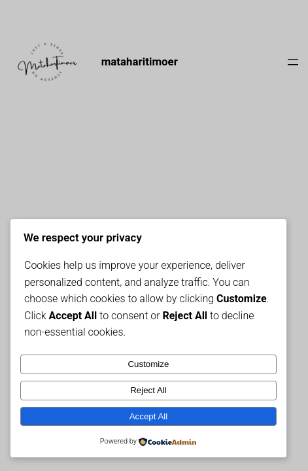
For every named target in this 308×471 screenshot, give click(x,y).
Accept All (148, 416)
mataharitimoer (139, 61)
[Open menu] (293, 62)
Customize (148, 364)
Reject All (148, 390)
